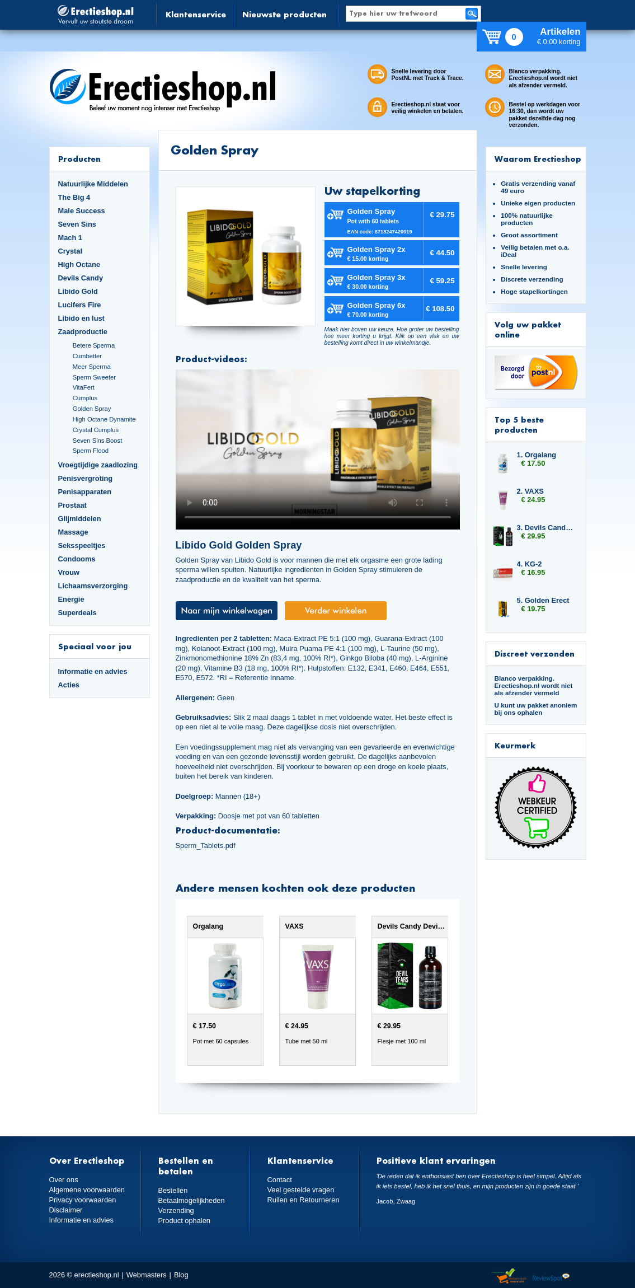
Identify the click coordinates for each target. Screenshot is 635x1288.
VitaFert (84, 387)
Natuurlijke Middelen (93, 184)
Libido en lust (81, 318)
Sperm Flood (91, 450)
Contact (279, 1179)
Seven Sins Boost (98, 440)
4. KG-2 (529, 564)
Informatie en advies (93, 671)
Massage (73, 532)
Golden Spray (92, 408)
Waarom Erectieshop (538, 158)
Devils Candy (81, 278)
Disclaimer (66, 1210)
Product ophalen (184, 1220)
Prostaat (72, 505)
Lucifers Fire (79, 305)
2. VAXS (530, 491)
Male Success (81, 211)
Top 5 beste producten (519, 424)
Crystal (70, 251)
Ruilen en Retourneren (303, 1200)
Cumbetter (87, 356)
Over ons (63, 1179)
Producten (79, 158)
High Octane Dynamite (104, 419)
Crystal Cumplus (96, 430)
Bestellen (173, 1190)
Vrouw (69, 572)
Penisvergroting (85, 478)
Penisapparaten (85, 492)
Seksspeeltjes (82, 545)
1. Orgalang (537, 455)
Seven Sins (77, 224)
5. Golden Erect (543, 600)
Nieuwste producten (284, 14)
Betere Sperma (94, 345)
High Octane (79, 264)
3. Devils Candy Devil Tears (546, 527)
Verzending (176, 1210)
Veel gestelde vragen (301, 1190)
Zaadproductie (82, 331)
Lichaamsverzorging (93, 586)
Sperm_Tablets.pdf (206, 845)
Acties (69, 685)
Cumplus (85, 398)
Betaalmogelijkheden (191, 1200)
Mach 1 (70, 237)
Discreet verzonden (535, 653)
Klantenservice (196, 14)
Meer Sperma (92, 366)
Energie (71, 599)
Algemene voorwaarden (87, 1190)
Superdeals (77, 612)
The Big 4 (74, 197)
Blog (181, 1275)
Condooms (77, 559)
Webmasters (146, 1275)
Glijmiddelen (79, 518)
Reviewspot (551, 1276)
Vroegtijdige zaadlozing (98, 465)
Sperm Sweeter (94, 377)
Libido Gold (78, 291)
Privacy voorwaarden (82, 1200)
